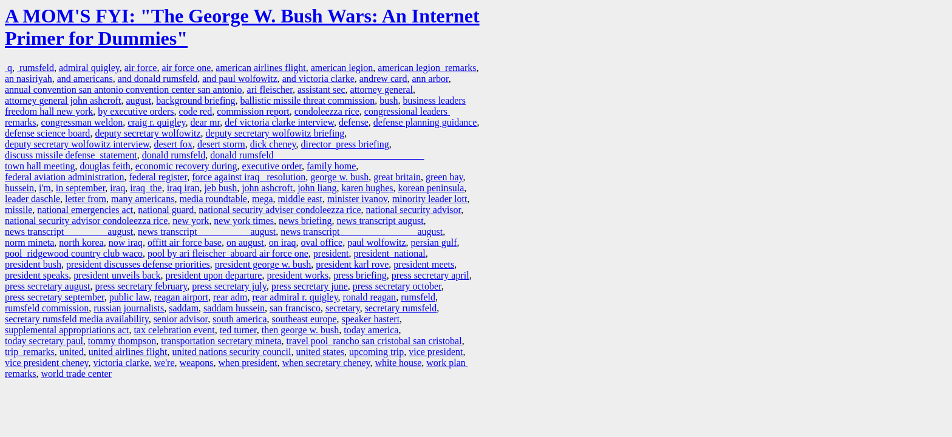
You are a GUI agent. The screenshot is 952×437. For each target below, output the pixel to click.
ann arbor (430, 78)
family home (331, 166)
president (331, 253)
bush (388, 100)
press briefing (360, 275)
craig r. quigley (156, 122)
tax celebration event (174, 330)
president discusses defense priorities (138, 264)
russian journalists (128, 308)
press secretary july (229, 286)
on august (245, 242)
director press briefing (345, 144)
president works (297, 275)
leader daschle (32, 199)
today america (371, 330)
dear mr (205, 122)
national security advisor (413, 210)
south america (239, 319)
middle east (300, 199)
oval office (322, 242)
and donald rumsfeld (158, 78)
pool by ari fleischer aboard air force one (228, 253)
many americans (142, 199)
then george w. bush (300, 330)
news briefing (305, 220)
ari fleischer (270, 89)
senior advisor (181, 319)
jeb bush (220, 188)
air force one (186, 68)
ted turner (238, 330)
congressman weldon (82, 122)
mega (262, 199)
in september (81, 188)
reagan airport (181, 297)
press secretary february (141, 286)
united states (320, 352)
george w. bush (339, 177)
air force (140, 68)
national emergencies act (85, 210)
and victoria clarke (318, 78)
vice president (436, 352)
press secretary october (397, 286)
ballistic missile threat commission (307, 100)
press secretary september (54, 297)
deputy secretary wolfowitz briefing (275, 133)
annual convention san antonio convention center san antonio (123, 89)
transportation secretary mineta (221, 341)
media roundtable (213, 199)
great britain (397, 177)
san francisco (295, 308)
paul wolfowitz (376, 242)
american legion (342, 68)
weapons (196, 362)
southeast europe (304, 319)
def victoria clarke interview (279, 122)
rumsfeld (35, 68)
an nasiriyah (28, 78)
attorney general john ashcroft (63, 100)
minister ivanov (357, 199)
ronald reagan (369, 297)
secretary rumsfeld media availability (77, 319)
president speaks (37, 275)
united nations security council (231, 352)
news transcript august (380, 220)
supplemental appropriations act (67, 330)
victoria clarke (121, 362)
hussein (19, 188)
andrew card (383, 78)
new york (190, 220)
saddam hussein (234, 308)
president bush (33, 264)
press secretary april (430, 275)
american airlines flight (260, 68)
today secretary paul (44, 341)
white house (398, 362)
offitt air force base (185, 242)
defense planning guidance (425, 122)
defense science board (47, 133)
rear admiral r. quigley (295, 297)
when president (247, 362)
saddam (184, 308)
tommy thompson (122, 341)
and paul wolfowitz (239, 78)
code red (195, 111)
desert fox (173, 144)
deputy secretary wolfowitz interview (77, 144)
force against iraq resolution (248, 177)
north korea (81, 242)
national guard (166, 210)
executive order (272, 166)
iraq (117, 188)
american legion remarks (427, 68)
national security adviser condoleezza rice (280, 210)
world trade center (76, 373)
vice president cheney (47, 362)
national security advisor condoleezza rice (86, 220)
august (138, 100)
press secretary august (47, 286)
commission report (253, 111)
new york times (244, 220)
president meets (423, 264)
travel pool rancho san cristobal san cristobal (373, 341)
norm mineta (29, 242)
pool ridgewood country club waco (74, 253)
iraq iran (183, 188)
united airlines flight (128, 352)
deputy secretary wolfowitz (147, 133)
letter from (85, 199)
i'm (45, 188)
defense (354, 122)
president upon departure (213, 275)
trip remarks (30, 352)
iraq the (146, 188)
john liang (317, 188)
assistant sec (321, 89)
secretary (342, 308)
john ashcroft (267, 188)
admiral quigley (89, 68)
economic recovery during (186, 166)
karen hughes (367, 188)
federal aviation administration (64, 177)
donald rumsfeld (173, 155)
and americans (85, 78)
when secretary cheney (326, 362)
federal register (158, 177)
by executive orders (136, 111)
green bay (444, 177)
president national (389, 253)
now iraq (126, 242)
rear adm (230, 297)
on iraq (282, 242)
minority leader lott (429, 199)
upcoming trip (376, 352)
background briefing (195, 100)
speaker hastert (371, 319)
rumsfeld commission (47, 308)
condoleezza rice (326, 111)
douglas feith (105, 166)
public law (129, 297)
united (71, 352)
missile (18, 210)
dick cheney (273, 144)
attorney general (381, 89)
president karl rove (352, 264)
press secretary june (309, 286)
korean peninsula (431, 188)
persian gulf (434, 242)
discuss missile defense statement (71, 155)
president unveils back (116, 275)
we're (164, 362)
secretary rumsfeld (401, 308)
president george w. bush (263, 264)
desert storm (221, 144)
